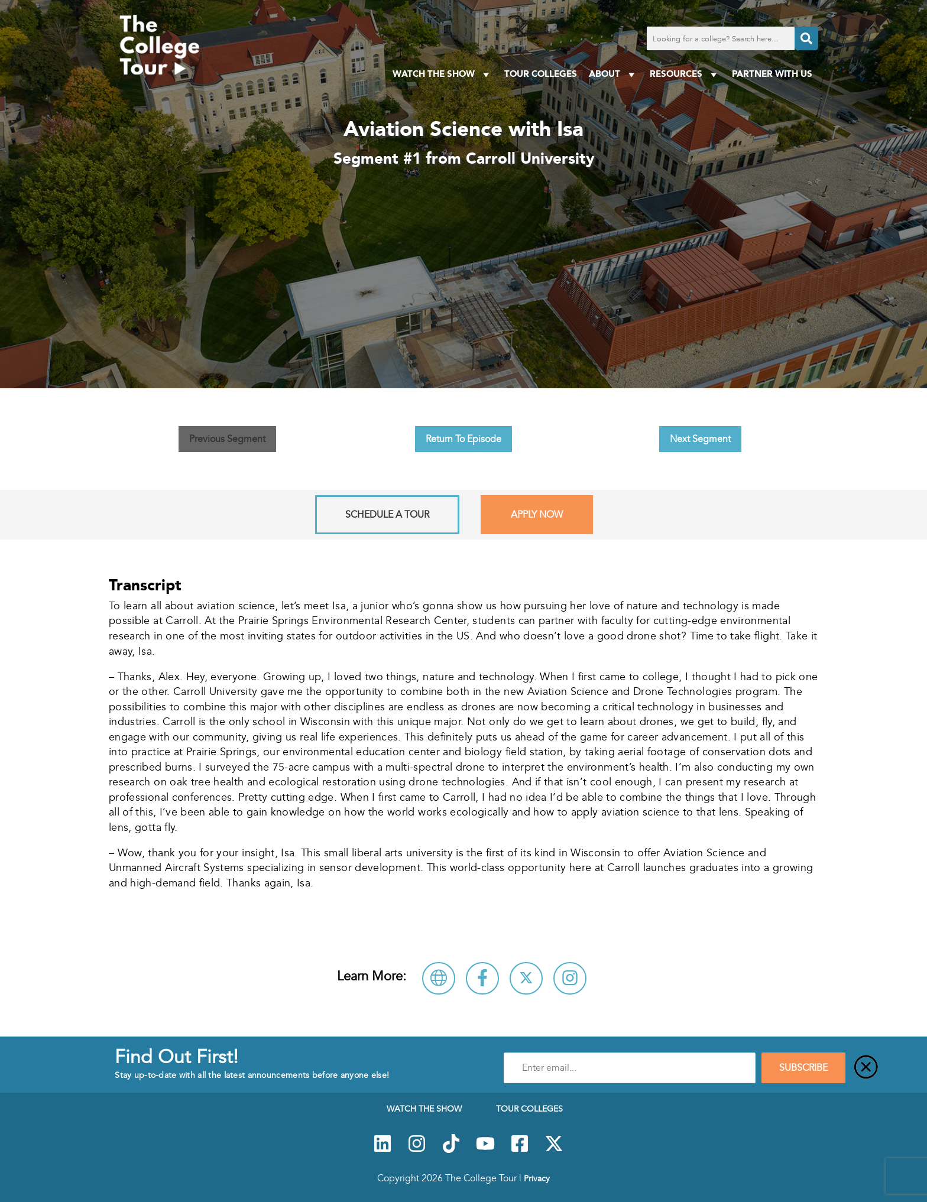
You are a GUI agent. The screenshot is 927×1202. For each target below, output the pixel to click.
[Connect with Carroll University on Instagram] (569, 978)
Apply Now (537, 515)
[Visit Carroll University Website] (438, 978)
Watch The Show (442, 74)
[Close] (866, 1068)
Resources (685, 74)
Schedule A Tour (387, 515)
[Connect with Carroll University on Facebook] (482, 978)
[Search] (806, 38)
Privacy (537, 1178)
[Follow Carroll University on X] (526, 978)
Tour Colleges (540, 73)
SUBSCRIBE (803, 1068)
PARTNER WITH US (772, 73)
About (613, 74)
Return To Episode (463, 439)
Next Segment (700, 439)
